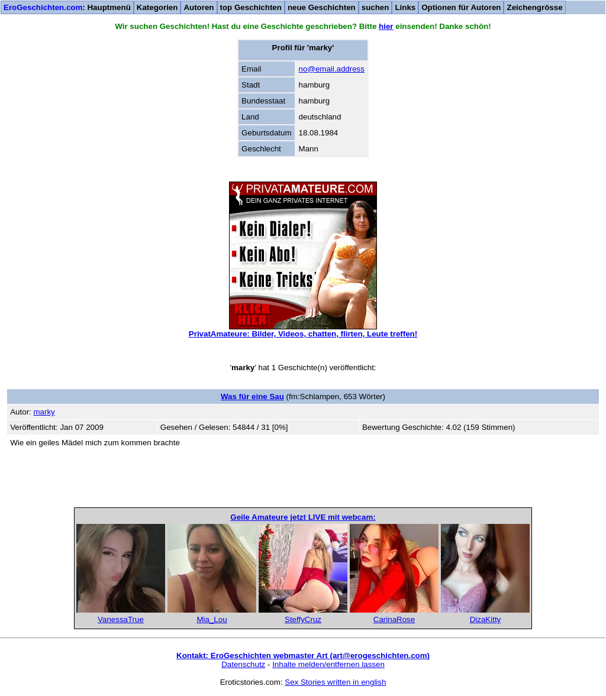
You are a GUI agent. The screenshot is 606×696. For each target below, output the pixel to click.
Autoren (198, 7)
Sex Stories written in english (335, 682)
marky (43, 411)
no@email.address (332, 68)
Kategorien (157, 7)
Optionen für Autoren (461, 7)
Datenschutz (243, 664)
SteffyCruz (303, 619)
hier (386, 26)
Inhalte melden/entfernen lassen (328, 664)
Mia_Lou (211, 619)
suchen (375, 7)
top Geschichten (251, 7)
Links (405, 7)
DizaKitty (485, 619)
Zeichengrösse (534, 7)
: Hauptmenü (67, 7)
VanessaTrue (121, 619)
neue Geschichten (322, 7)
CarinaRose (394, 619)
